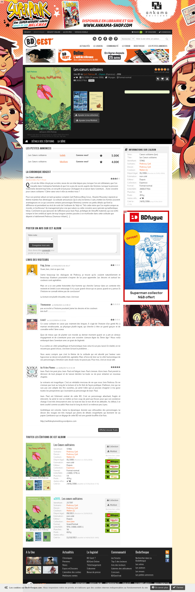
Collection (112, 446)
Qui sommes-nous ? (142, 583)
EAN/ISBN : (58, 473)
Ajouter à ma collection (86, 115)
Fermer (178, 587)
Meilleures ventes (70, 575)
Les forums (116, 558)
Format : (57, 470)
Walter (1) (71, 457)
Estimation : (59, 462)
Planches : (58, 476)
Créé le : (57, 483)
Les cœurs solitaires (88, 69)
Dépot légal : (59, 459)
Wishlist (112, 451)
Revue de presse (94, 572)
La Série (61, 141)
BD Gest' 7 (91, 558)
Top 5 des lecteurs (119, 561)
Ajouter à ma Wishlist (86, 120)
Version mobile (81, 32)
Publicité (126, 583)
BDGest (27, 32)
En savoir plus (160, 587)
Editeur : (57, 465)
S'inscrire (150, 32)
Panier (137, 32)
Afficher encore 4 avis (108, 430)
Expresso (70, 467)
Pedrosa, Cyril (72, 451)
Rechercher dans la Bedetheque (144, 559)
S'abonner (91, 568)
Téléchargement (94, 565)
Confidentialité (112, 583)
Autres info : (132, 198)
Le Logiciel (98, 45)
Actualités (85, 45)
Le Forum (126, 45)
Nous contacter (161, 583)
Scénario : (58, 451)
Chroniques (67, 558)
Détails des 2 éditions (43, 141)
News (64, 565)
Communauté (112, 45)
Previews (66, 561)
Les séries (140, 564)
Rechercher (167, 39)
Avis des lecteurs (118, 565)
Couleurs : (58, 457)
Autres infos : (59, 481)
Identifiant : (58, 449)
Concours (115, 572)
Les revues (140, 571)
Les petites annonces (157, 45)
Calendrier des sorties (71, 572)
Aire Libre (70, 521)
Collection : (58, 467)
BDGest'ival (116, 575)
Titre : (129, 157)
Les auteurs (140, 567)
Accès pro (67, 32)
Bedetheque (39, 32)
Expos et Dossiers (70, 568)
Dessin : (57, 454)
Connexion (165, 32)
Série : (129, 154)
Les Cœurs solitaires (34, 177)
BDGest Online (53, 32)
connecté (46, 250)
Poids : (56, 478)
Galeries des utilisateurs (121, 568)
